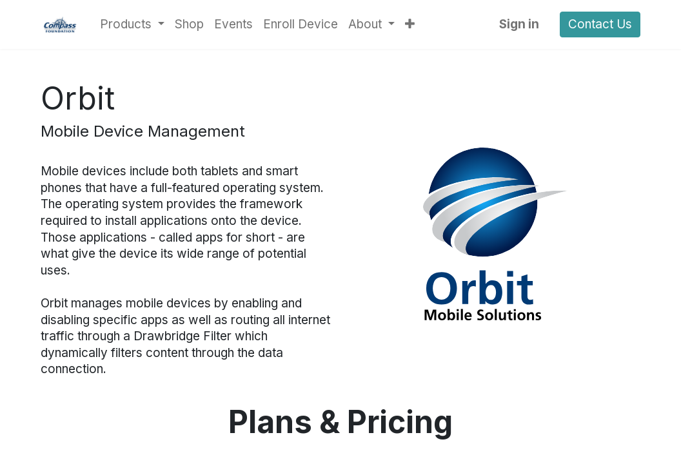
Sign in (519, 24)
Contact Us (600, 24)
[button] (410, 24)
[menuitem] (189, 24)
